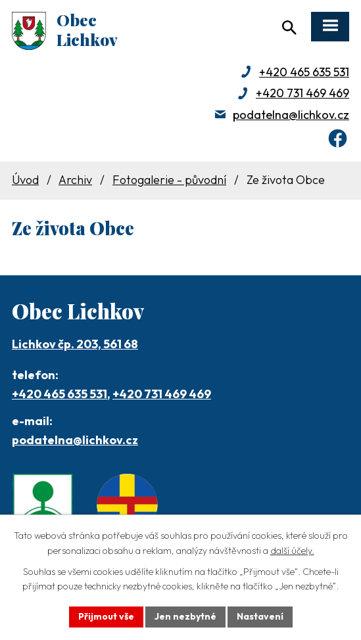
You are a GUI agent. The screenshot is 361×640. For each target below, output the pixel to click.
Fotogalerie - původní (169, 179)
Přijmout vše (106, 616)
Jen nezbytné (185, 616)
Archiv (75, 179)
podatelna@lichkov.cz (291, 114)
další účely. (292, 551)
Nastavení (260, 616)
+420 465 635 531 (304, 72)
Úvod (25, 179)
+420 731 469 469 (302, 93)
